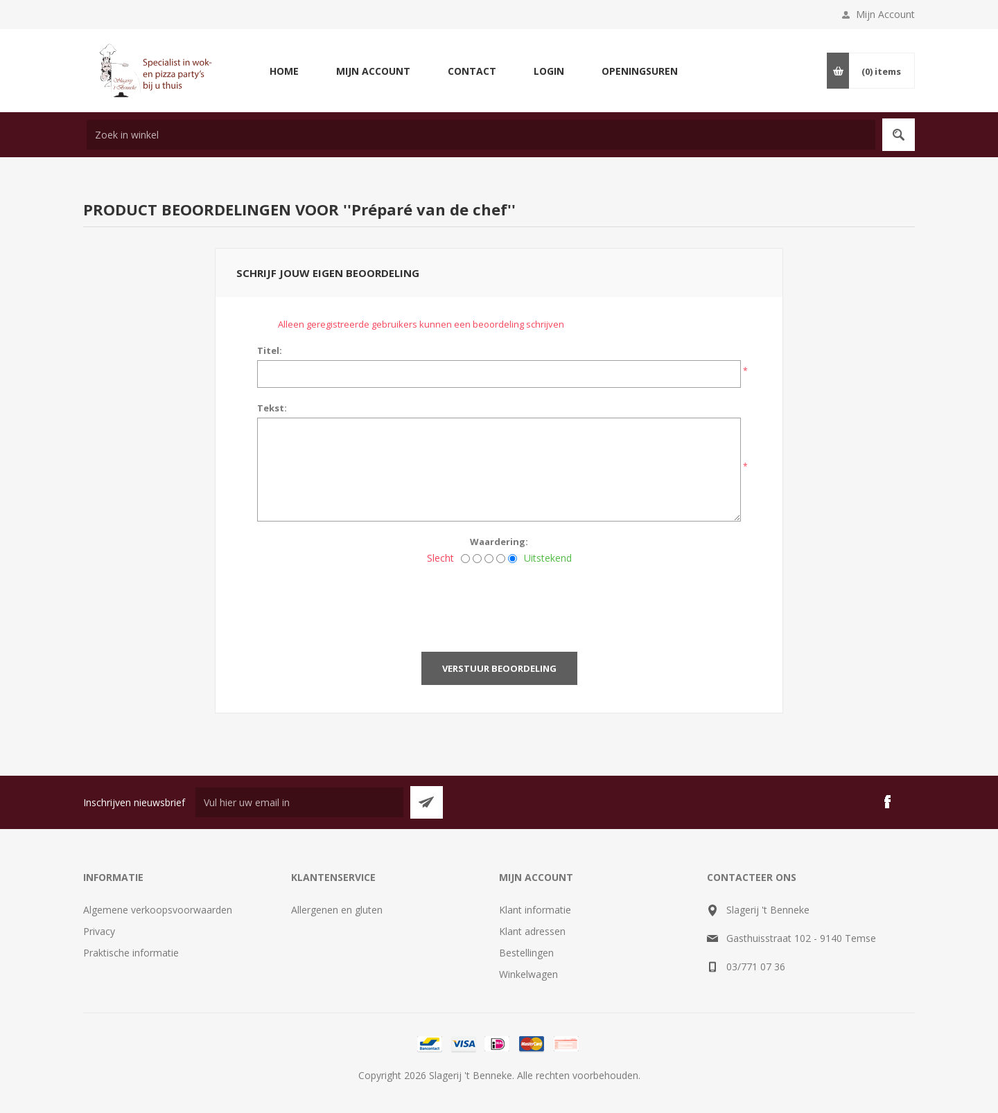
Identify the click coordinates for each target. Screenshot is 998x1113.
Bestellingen (526, 952)
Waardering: (499, 541)
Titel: (269, 350)
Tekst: (272, 408)
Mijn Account (885, 14)
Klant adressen (532, 931)
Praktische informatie (131, 952)
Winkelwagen (528, 974)
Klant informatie (535, 909)
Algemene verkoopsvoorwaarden (157, 909)
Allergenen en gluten (337, 909)
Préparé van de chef (429, 209)
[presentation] (499, 604)
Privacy (99, 931)
